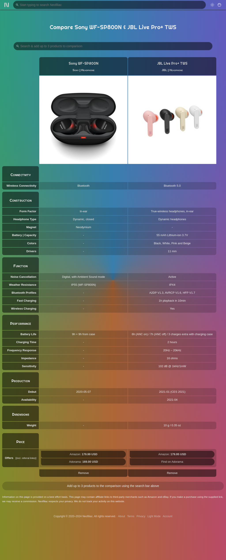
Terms (130, 516)
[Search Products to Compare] (113, 46)
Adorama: (83, 461)
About (121, 516)
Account (167, 516)
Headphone (87, 70)
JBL (164, 70)
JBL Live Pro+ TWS (172, 63)
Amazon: (84, 454)
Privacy (141, 516)
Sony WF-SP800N (83, 63)
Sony (76, 70)
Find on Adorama (172, 461)
